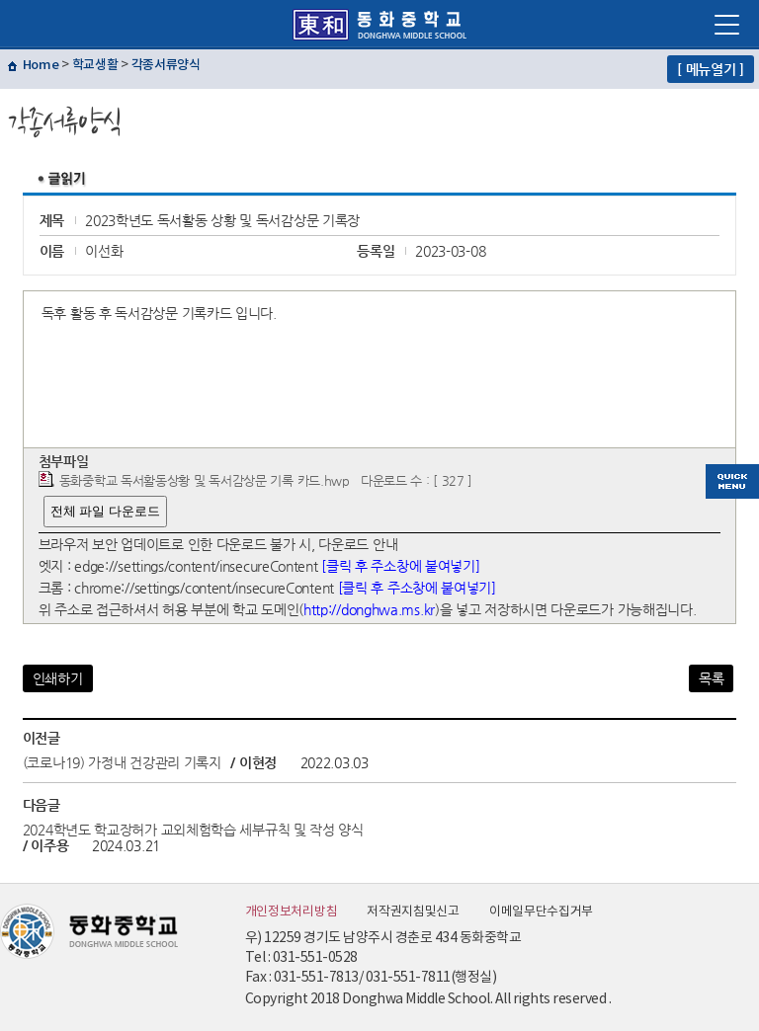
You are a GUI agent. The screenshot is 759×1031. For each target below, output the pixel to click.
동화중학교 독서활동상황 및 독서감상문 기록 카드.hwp (204, 480)
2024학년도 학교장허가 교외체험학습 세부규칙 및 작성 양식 (193, 829)
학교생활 (95, 65)
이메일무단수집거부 (541, 912)
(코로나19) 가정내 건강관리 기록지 (124, 762)
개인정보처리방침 (291, 912)
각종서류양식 (166, 65)
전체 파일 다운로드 (105, 511)
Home (41, 65)
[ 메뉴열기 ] (710, 69)
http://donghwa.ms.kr (369, 609)
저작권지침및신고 (413, 912)
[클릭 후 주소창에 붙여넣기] (400, 566)
